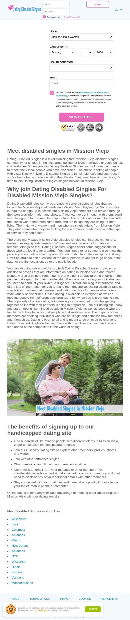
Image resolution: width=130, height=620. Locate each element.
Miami (16, 540)
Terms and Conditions (87, 92)
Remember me (51, 16)
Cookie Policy (42, 610)
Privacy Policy (102, 92)
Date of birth (59, 46)
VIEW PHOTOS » (81, 117)
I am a (53, 31)
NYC (15, 556)
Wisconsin (19, 519)
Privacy (64, 598)
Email (53, 77)
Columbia (18, 529)
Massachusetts (22, 583)
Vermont (18, 577)
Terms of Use (40, 598)
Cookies (85, 598)
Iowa (15, 524)
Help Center (109, 598)
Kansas (17, 572)
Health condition (61, 62)
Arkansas (18, 535)
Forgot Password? (72, 17)
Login (98, 4)
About (16, 598)
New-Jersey (20, 545)
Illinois (16, 567)
